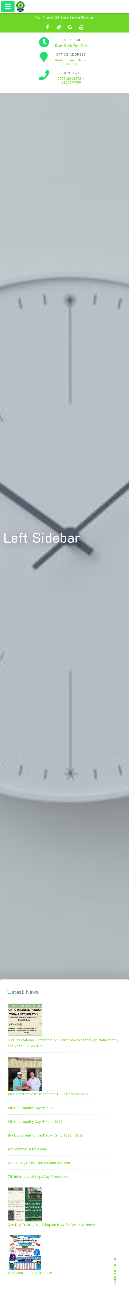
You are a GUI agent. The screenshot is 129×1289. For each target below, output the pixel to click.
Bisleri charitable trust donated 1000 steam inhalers (48, 1094)
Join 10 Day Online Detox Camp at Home (39, 1162)
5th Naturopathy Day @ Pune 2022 (35, 1121)
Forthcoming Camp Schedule (30, 1272)
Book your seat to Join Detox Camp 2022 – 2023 (46, 1135)
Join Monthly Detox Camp (27, 1149)
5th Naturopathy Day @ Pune (30, 1107)
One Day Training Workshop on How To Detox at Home (51, 1224)
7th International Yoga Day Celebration (38, 1176)
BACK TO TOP (115, 1270)
